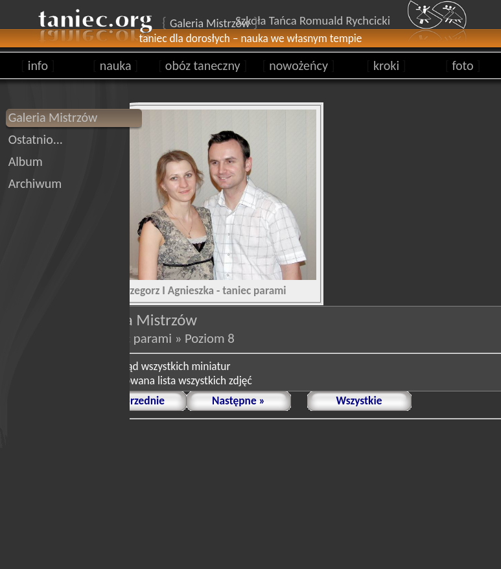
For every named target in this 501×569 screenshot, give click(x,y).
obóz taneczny (202, 65)
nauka (115, 65)
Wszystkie (359, 400)
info (38, 65)
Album (25, 161)
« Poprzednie (134, 400)
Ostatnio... (35, 139)
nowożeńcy (298, 65)
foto (463, 65)
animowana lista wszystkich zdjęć (177, 380)
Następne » (238, 400)
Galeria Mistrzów (53, 117)
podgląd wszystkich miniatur (166, 366)
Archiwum (35, 183)
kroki (386, 65)
